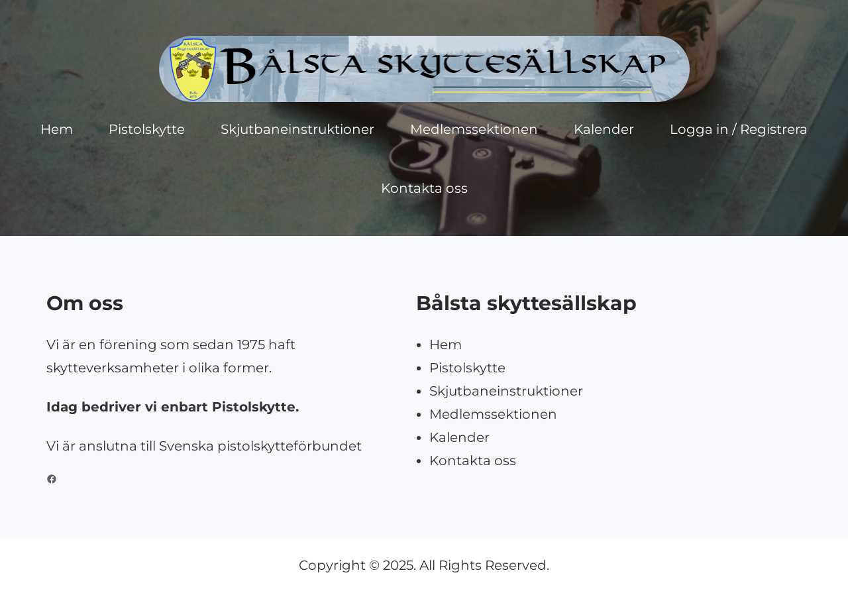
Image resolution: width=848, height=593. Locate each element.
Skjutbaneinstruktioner (506, 391)
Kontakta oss (472, 460)
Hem (445, 344)
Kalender (459, 437)
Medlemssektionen (493, 414)
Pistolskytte (467, 368)
